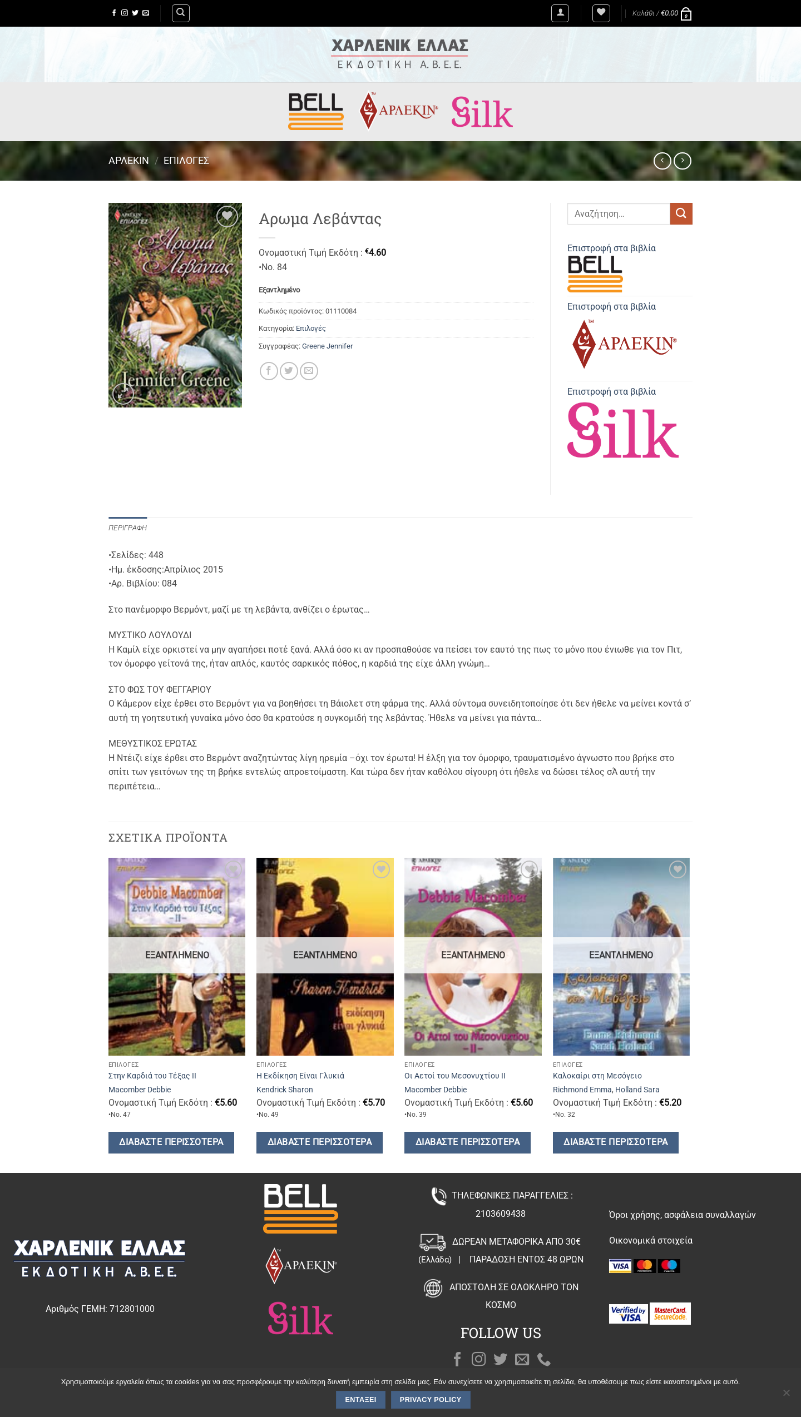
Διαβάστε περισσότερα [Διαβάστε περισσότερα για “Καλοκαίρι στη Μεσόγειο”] (615, 1142)
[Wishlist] (601, 13)
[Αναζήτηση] (181, 13)
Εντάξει (361, 1400)
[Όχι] (786, 1396)
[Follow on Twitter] (135, 13)
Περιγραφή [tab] (127, 528)
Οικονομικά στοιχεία (651, 1240)
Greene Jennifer (327, 346)
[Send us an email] (145, 13)
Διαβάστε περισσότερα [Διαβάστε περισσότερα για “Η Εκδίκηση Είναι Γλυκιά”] (320, 1142)
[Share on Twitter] (289, 371)
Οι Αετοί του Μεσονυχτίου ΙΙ (455, 1076)
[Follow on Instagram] (124, 13)
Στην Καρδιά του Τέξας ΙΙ (152, 1076)
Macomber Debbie (139, 1090)
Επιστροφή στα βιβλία (611, 267)
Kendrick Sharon (284, 1090)
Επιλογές (186, 160)
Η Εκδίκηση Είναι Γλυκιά (300, 1076)
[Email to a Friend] (309, 371)
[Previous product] (682, 161)
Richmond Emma (582, 1090)
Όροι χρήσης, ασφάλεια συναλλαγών (682, 1215)
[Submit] (681, 214)
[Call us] (544, 1360)
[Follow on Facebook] (114, 13)
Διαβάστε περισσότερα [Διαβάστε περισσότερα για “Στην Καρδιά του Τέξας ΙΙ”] (171, 1142)
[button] (560, 13)
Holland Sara (637, 1090)
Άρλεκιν (128, 160)
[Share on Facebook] (269, 371)
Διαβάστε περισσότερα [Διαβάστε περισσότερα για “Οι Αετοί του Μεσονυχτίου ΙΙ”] (468, 1142)
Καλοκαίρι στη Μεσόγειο (597, 1076)
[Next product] (662, 161)
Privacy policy (431, 1400)
